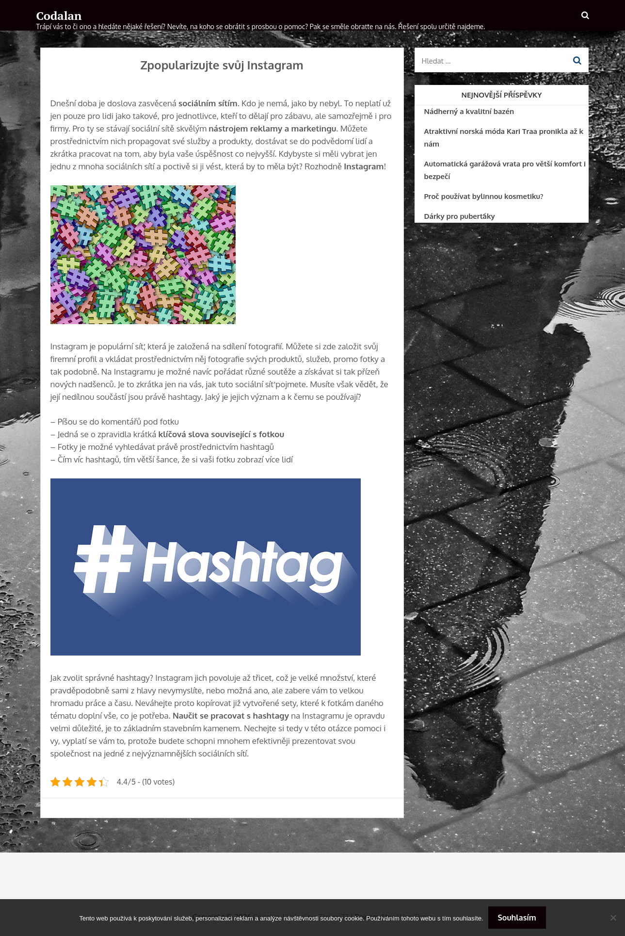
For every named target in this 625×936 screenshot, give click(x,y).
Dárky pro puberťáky (459, 216)
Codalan (59, 15)
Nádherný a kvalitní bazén (469, 111)
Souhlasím (517, 917)
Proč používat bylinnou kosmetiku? (484, 196)
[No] (613, 917)
